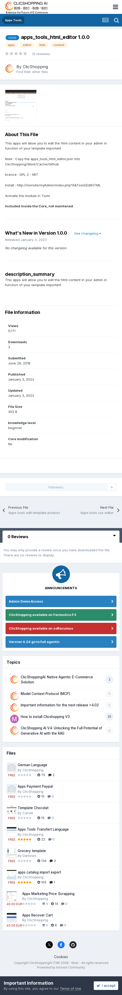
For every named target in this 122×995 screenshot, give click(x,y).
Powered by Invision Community (61, 967)
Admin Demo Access (26, 601)
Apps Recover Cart (37, 915)
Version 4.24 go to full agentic (34, 642)
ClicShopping (35, 66)
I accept (105, 985)
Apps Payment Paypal (35, 786)
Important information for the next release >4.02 (60, 705)
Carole (27, 813)
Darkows (29, 856)
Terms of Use (70, 988)
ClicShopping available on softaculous (41, 628)
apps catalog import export (39, 872)
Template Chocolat (33, 808)
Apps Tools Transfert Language (43, 829)
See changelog (87, 233)
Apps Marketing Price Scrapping (48, 894)
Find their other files (32, 72)
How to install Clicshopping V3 (45, 717)
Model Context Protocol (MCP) (45, 694)
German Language (32, 765)
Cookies (61, 957)
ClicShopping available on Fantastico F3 (42, 615)
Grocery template (32, 851)
